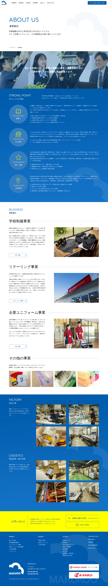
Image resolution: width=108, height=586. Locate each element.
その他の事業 (12, 549)
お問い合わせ (50, 2)
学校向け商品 (41, 540)
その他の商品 (41, 544)
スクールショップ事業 (15, 544)
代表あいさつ (66, 540)
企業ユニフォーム (43, 542)
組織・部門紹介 (67, 546)
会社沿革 (65, 551)
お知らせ (42, 2)
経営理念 (65, 542)
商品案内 (21, 2)
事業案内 (14, 2)
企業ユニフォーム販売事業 (16, 546)
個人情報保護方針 (93, 545)
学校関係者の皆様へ (93, 536)
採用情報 (35, 2)
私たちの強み (12, 540)
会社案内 (28, 2)
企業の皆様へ (91, 539)
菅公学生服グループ (68, 544)
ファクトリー (12, 551)
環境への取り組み (67, 555)
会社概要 (65, 549)
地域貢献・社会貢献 (68, 553)
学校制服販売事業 (14, 542)
